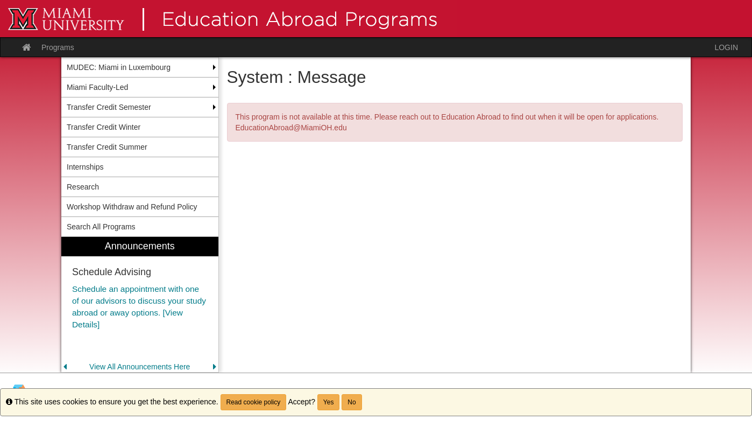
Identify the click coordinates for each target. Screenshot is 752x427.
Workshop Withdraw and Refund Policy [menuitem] (132, 206)
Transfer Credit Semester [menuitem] (109, 107)
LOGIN (726, 47)
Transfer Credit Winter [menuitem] (103, 127)
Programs (57, 47)
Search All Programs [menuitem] (101, 226)
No (351, 402)
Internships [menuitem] (85, 167)
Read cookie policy (253, 402)
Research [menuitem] (83, 187)
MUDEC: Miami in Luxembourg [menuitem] (119, 67)
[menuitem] (139, 304)
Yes (328, 402)
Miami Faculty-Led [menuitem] (97, 87)
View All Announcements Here (139, 366)
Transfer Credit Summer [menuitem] (107, 147)
